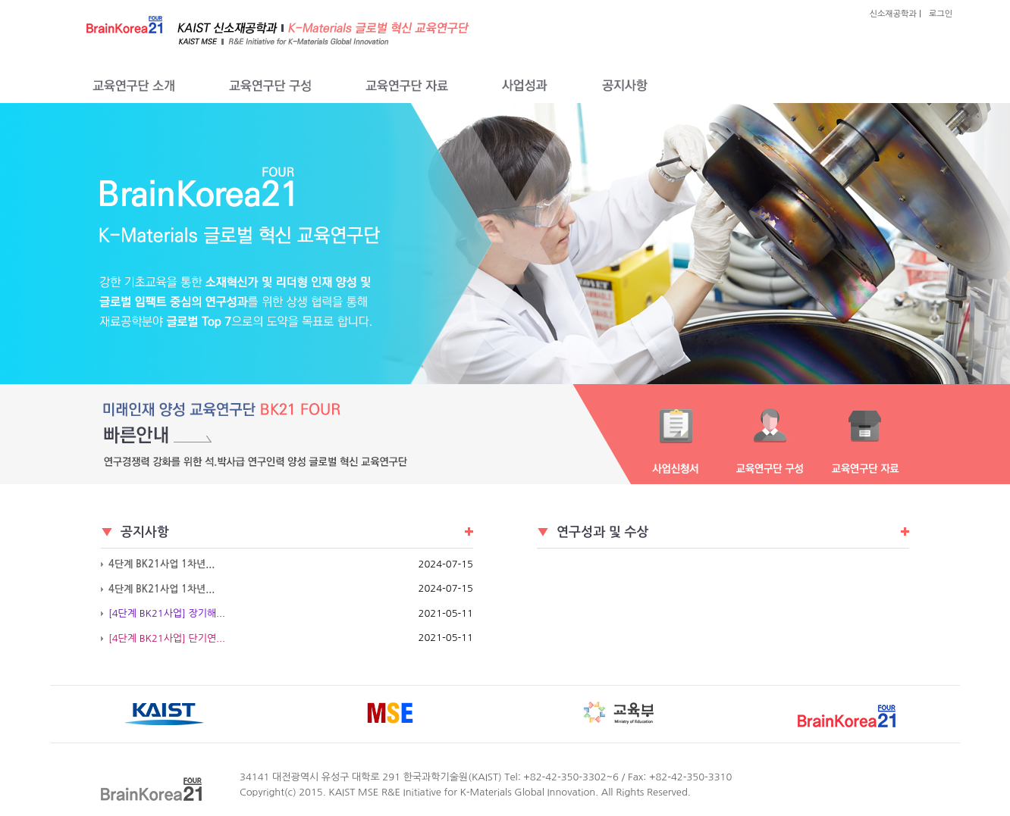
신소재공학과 (893, 14)
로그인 (940, 14)
